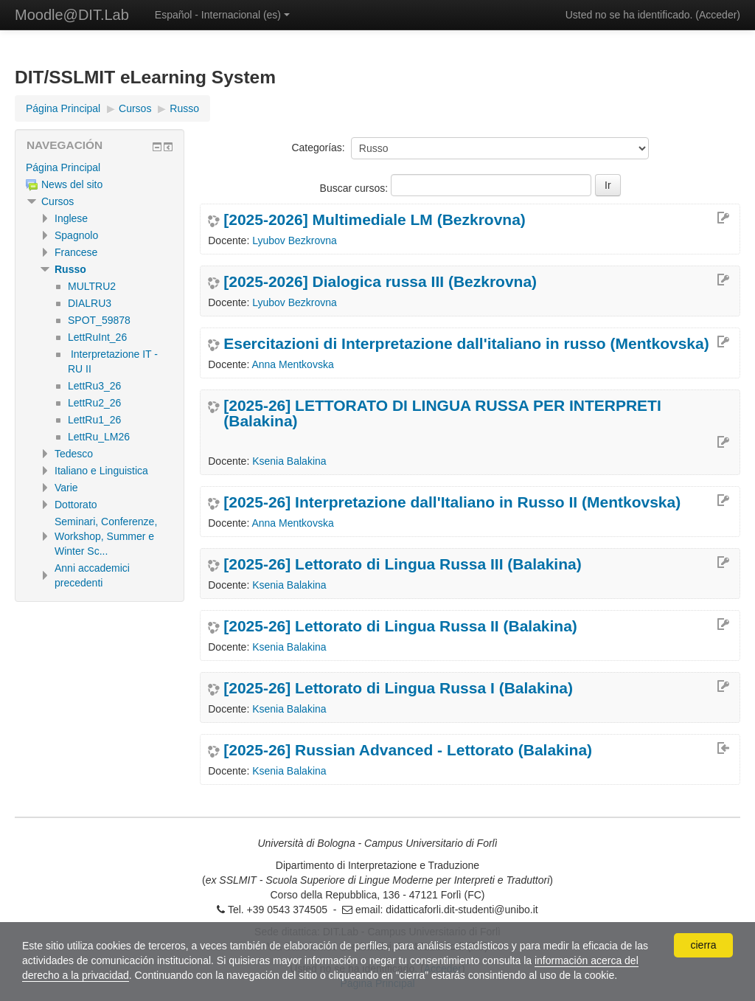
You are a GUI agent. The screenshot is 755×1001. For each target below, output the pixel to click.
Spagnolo (76, 235)
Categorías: (317, 147)
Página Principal (63, 167)
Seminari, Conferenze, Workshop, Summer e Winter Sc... (106, 536)
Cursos (57, 201)
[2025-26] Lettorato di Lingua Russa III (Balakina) (402, 564)
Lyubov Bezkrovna (294, 240)
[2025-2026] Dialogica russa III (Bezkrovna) (380, 281)
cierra (703, 945)
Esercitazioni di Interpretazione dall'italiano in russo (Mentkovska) (466, 343)
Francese (76, 252)
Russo (70, 269)
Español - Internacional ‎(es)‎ (222, 15)
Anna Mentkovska (292, 364)
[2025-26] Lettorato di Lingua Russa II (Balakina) (400, 626)
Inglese (71, 218)
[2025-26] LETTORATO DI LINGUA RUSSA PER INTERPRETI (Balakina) (442, 413)
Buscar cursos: (355, 188)
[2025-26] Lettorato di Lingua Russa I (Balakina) (398, 688)
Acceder (718, 15)
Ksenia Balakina (289, 461)
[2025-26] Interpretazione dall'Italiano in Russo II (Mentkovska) (452, 502)
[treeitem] (99, 167)
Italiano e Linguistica (101, 471)
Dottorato (76, 504)
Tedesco (74, 454)
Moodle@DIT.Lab (72, 15)
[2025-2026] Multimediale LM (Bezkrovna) (374, 219)
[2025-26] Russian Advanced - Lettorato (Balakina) (407, 750)
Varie (66, 487)
